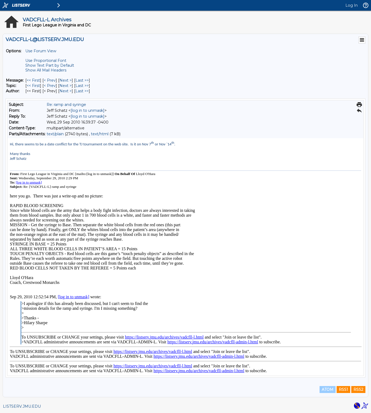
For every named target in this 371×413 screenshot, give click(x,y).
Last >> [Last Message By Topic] (82, 85)
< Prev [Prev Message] (50, 80)
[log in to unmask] (87, 110)
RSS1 (343, 389)
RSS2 (358, 389)
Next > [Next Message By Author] (65, 91)
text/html (99, 134)
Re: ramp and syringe (66, 104)
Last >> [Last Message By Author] (82, 91)
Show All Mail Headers (45, 70)
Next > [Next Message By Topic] (65, 85)
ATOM (327, 389)
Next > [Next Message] (65, 80)
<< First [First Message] (33, 80)
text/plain (55, 134)
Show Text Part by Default (49, 65)
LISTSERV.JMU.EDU (22, 406)
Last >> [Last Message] (82, 80)
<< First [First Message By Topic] (33, 85)
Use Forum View (40, 51)
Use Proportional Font (45, 60)
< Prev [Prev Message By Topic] (50, 85)
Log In (351, 5)
